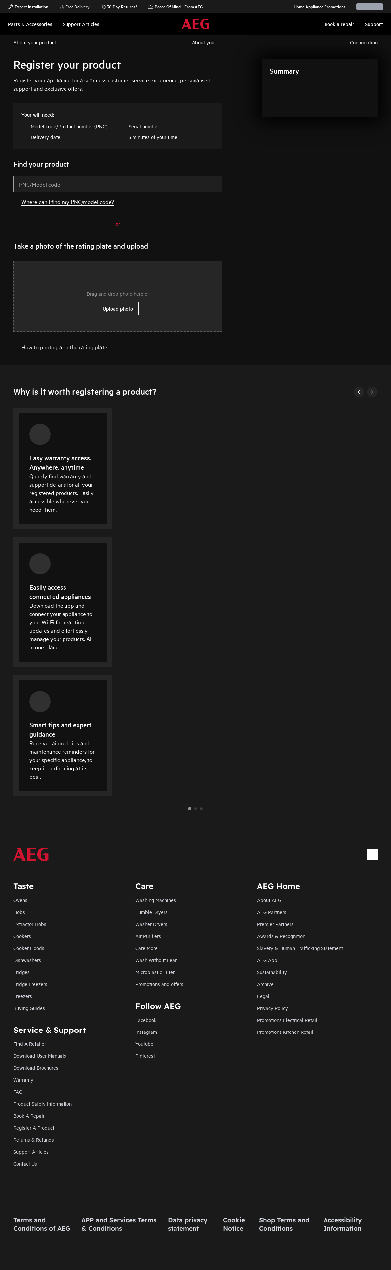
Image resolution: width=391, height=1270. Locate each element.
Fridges (21, 972)
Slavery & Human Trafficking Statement (300, 948)
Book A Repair (29, 1115)
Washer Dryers (151, 924)
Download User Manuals (39, 1055)
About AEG (269, 900)
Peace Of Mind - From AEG (175, 6)
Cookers (22, 936)
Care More (146, 948)
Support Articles (31, 1151)
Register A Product (33, 1127)
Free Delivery (74, 6)
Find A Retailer (29, 1043)
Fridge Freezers (30, 984)
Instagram (146, 1032)
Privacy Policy (272, 1008)
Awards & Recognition (281, 936)
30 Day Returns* (118, 6)
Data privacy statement (188, 1224)
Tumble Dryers (151, 912)
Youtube (144, 1043)
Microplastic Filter (155, 972)
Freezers (22, 996)
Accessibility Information (343, 1224)
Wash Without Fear (156, 960)
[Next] (372, 392)
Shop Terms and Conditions (284, 1224)
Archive (265, 984)
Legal (263, 996)
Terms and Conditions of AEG (41, 1224)
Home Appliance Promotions (316, 6)
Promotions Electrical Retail (287, 1020)
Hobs (19, 912)
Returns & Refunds (33, 1139)
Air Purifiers (148, 936)
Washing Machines (155, 900)
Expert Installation (28, 6)
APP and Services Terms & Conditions (118, 1224)
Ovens (20, 900)
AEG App (267, 960)
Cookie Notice (234, 1224)
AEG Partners (271, 912)
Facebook (146, 1020)
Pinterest (145, 1055)
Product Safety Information (42, 1103)
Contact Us (25, 1163)
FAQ (18, 1091)
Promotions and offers (159, 984)
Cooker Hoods (28, 948)
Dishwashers (27, 960)
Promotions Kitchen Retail (285, 1032)
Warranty (23, 1079)
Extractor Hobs (29, 924)
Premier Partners (275, 924)
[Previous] (359, 392)
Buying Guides (29, 1008)
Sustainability (272, 972)
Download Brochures (35, 1067)
